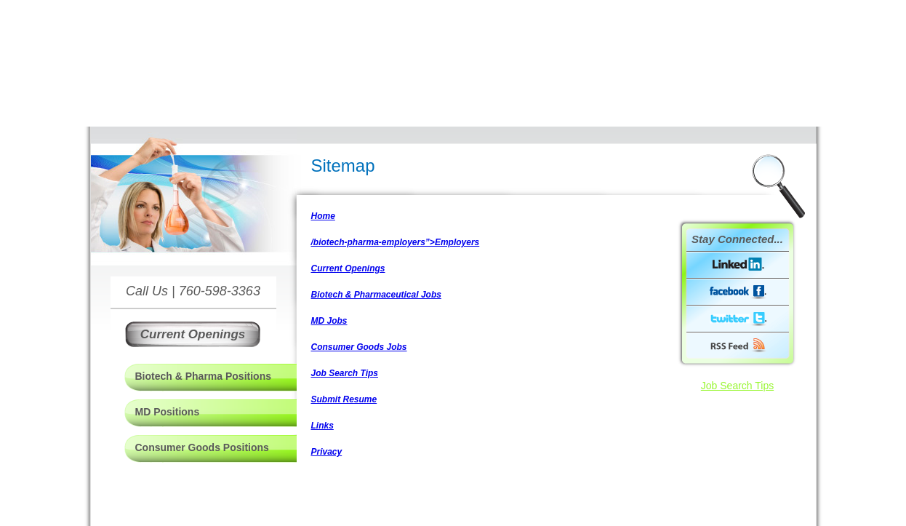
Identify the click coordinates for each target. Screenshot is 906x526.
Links (322, 426)
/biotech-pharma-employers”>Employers (395, 242)
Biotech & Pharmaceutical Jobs (376, 295)
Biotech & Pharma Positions (203, 376)
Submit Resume (344, 399)
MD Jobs (329, 321)
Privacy (326, 452)
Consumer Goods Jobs (359, 347)
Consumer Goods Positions (202, 447)
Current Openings (348, 268)
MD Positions (167, 412)
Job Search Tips (344, 373)
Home (323, 216)
